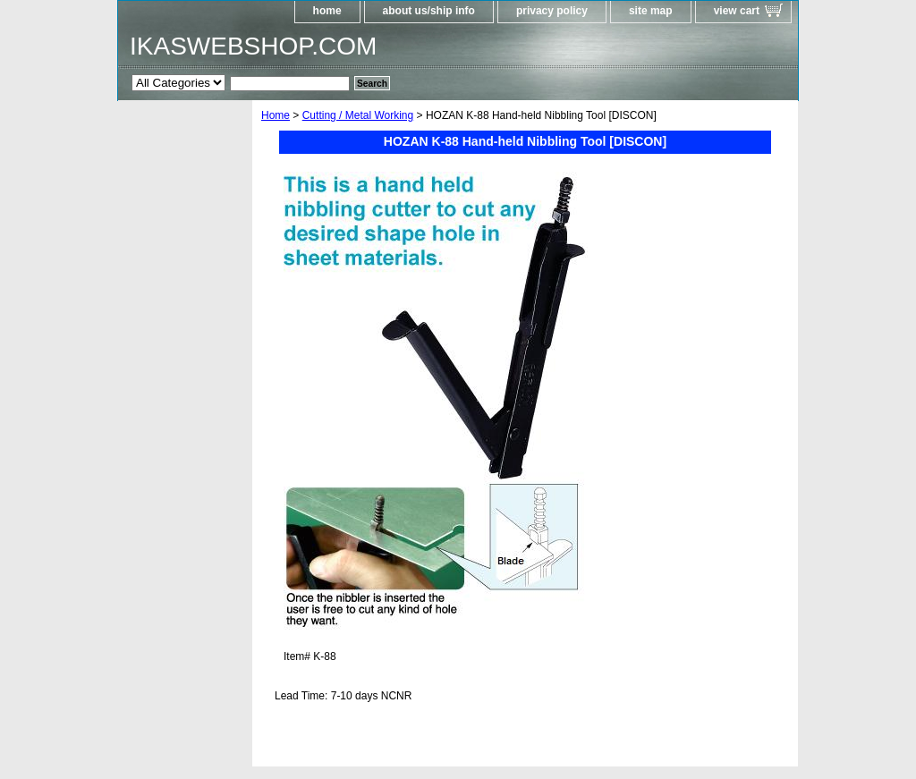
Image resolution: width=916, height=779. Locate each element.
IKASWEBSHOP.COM (253, 46)
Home (275, 115)
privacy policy (552, 10)
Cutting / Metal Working (358, 115)
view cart (736, 10)
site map (651, 10)
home (327, 10)
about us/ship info (429, 10)
